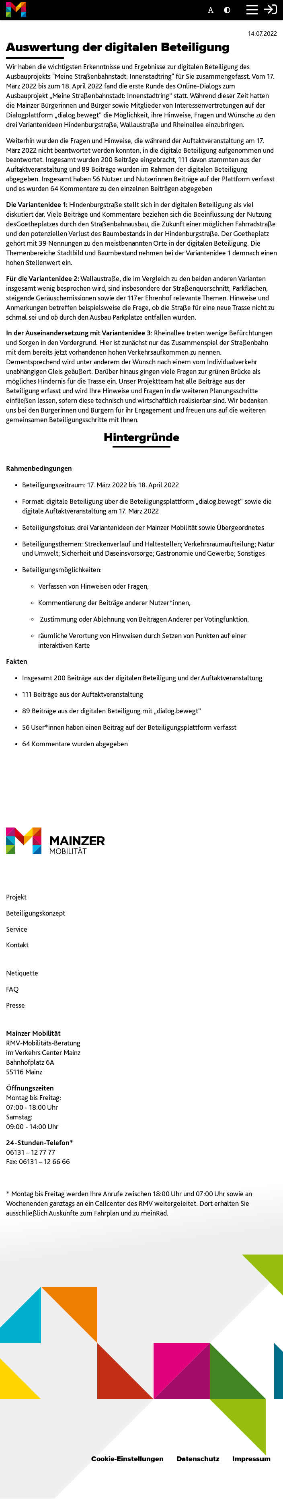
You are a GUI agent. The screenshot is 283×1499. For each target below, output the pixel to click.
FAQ (12, 989)
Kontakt (17, 944)
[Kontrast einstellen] (229, 10)
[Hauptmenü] (252, 10)
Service (16, 929)
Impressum (251, 1459)
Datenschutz (197, 1459)
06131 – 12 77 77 (30, 1152)
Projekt (16, 897)
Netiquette (22, 973)
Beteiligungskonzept (35, 913)
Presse (15, 1005)
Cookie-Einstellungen (127, 1459)
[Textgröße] (212, 10)
